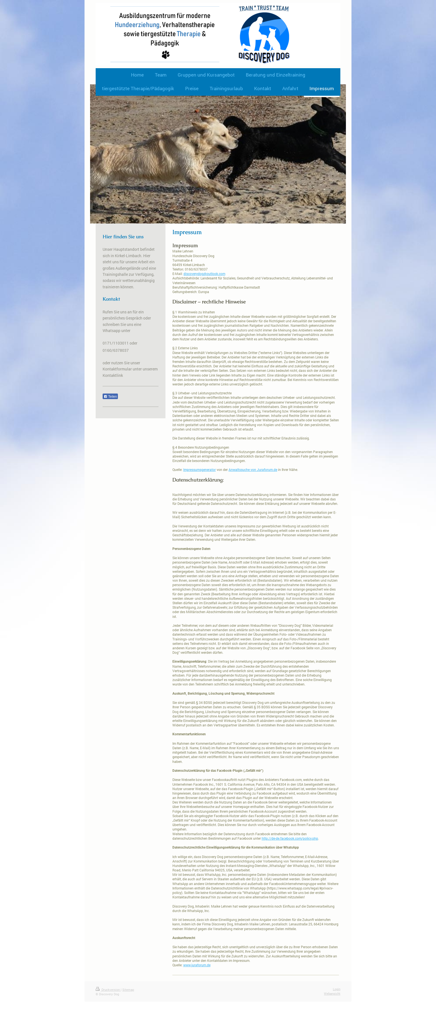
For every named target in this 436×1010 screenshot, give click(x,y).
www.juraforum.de (196, 965)
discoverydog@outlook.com (204, 273)
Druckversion (108, 989)
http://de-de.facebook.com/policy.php (290, 838)
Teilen (110, 397)
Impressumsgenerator (199, 469)
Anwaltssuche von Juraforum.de (253, 469)
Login (336, 989)
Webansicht (332, 993)
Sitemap (128, 989)
